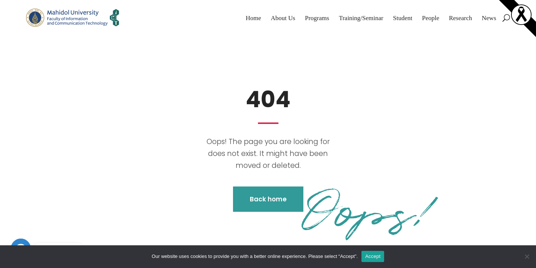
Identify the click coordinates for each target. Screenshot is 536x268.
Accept (372, 256)
